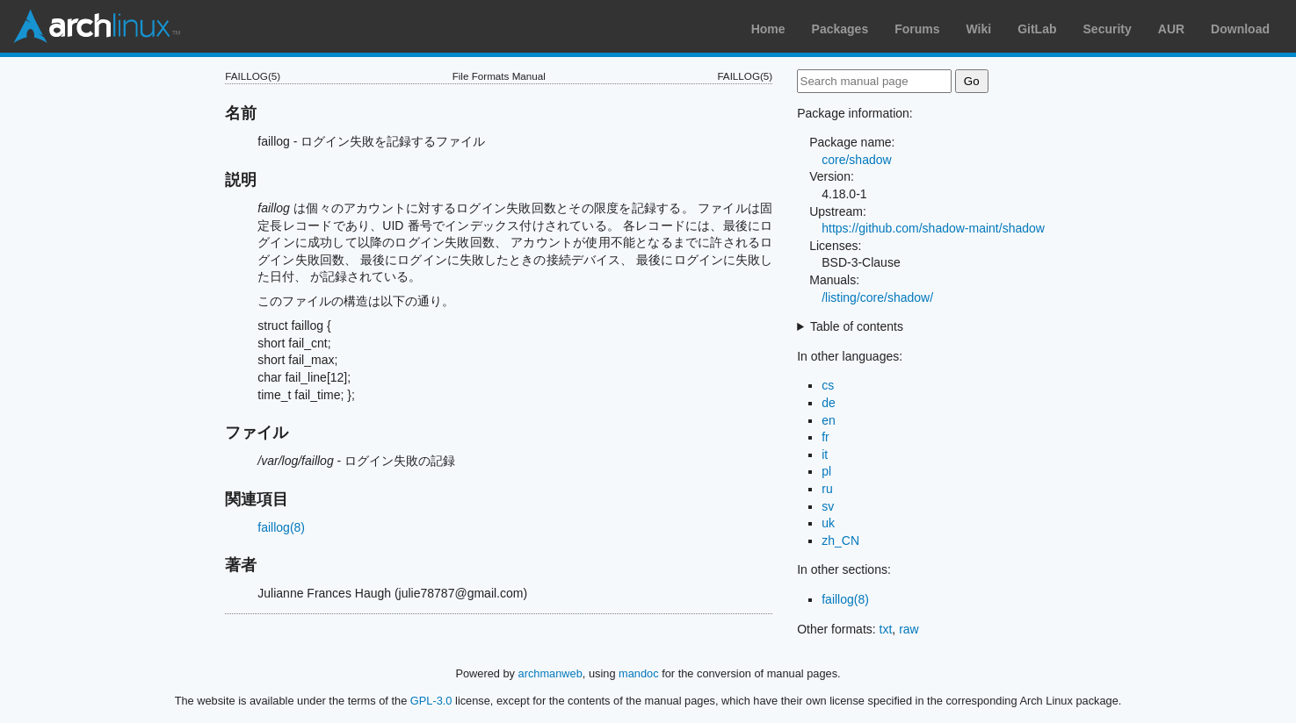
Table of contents (856, 326)
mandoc (639, 673)
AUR (1171, 29)
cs (828, 385)
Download (1240, 29)
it (825, 454)
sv (828, 506)
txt (886, 629)
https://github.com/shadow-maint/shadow (933, 228)
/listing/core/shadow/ (877, 297)
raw (909, 629)
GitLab (1036, 29)
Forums (916, 29)
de (829, 403)
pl (826, 471)
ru (827, 489)
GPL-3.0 (431, 700)
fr (825, 437)
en (829, 420)
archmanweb (550, 673)
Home (768, 29)
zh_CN (840, 540)
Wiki (979, 29)
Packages (840, 29)
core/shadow (856, 160)
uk (828, 523)
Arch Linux (96, 26)
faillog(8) (281, 527)
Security (1107, 29)
